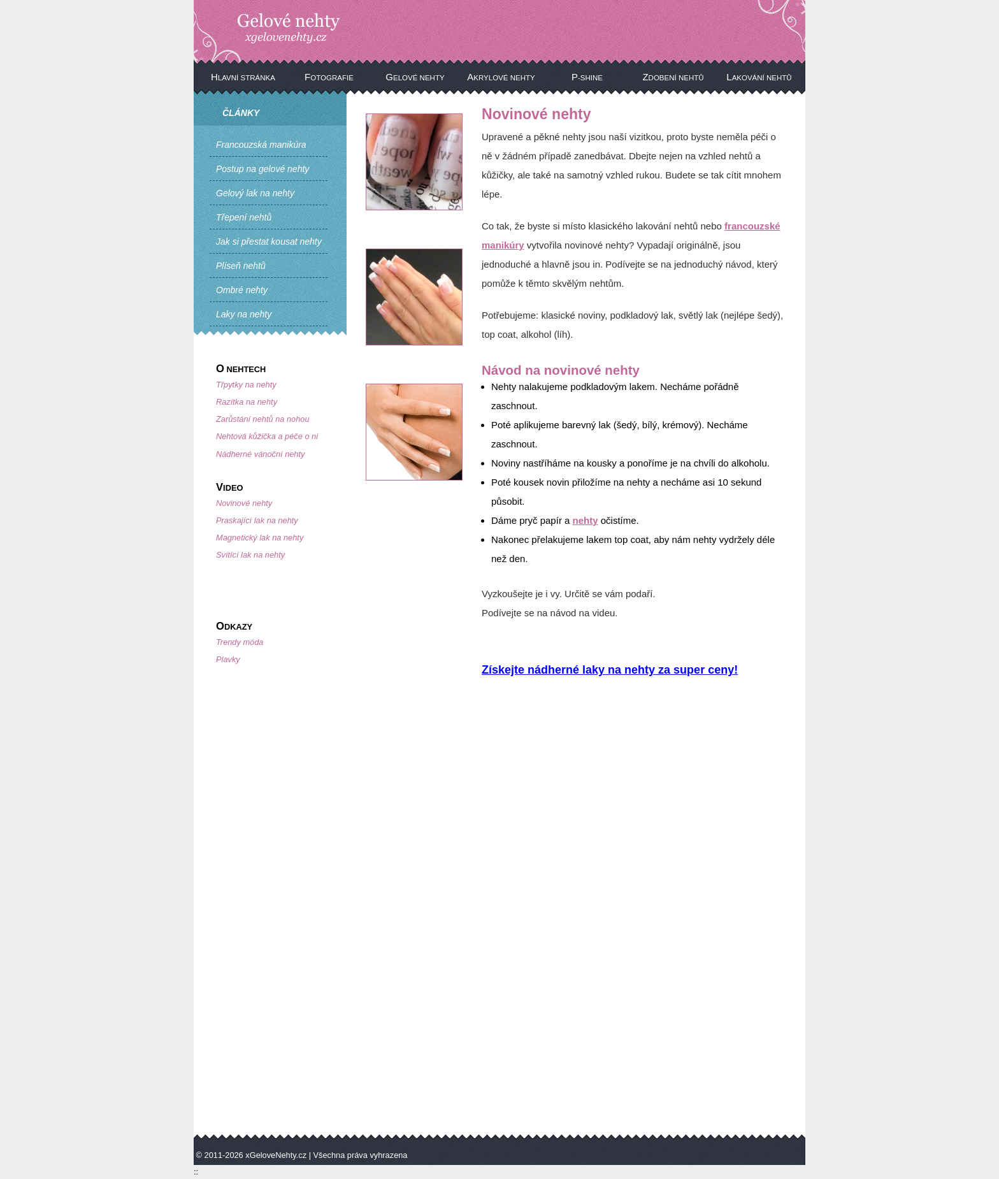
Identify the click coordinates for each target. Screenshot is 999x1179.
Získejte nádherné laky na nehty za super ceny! (610, 669)
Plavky (228, 659)
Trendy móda (239, 642)
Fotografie (329, 76)
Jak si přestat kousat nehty (269, 241)
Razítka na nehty (246, 402)
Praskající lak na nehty (257, 520)
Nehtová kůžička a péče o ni (267, 436)
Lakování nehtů (758, 76)
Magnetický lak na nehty (259, 537)
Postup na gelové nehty (262, 169)
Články (240, 113)
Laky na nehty (243, 314)
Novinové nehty (244, 503)
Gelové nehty (414, 76)
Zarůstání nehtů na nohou (263, 419)
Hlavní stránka (243, 76)
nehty (585, 520)
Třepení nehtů (243, 217)
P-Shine (587, 76)
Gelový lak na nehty (255, 193)
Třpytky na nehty (246, 384)
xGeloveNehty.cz (275, 1155)
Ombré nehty (242, 290)
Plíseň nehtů (241, 266)
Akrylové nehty (501, 76)
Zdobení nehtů (672, 76)
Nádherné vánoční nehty (260, 454)
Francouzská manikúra (261, 145)
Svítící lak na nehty (250, 555)
